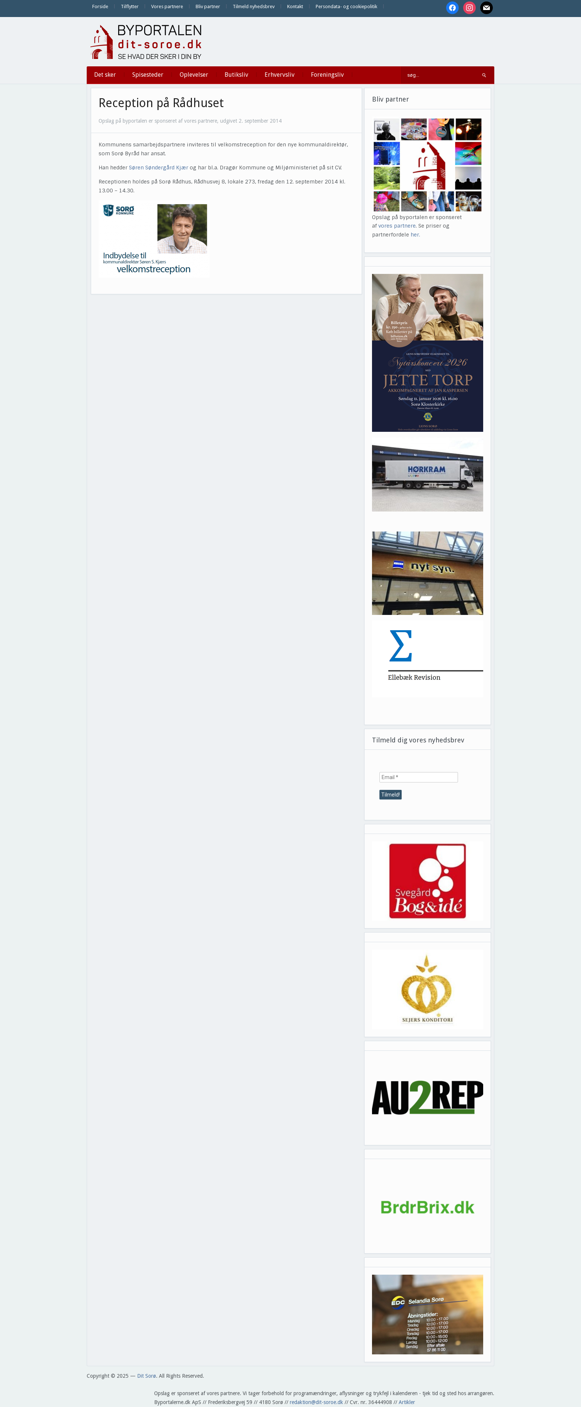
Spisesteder (147, 74)
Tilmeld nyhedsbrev (254, 6)
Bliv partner (208, 6)
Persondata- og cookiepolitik (346, 6)
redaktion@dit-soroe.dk (316, 1402)
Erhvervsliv (280, 74)
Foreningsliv (327, 74)
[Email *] (418, 777)
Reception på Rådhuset (161, 103)
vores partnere (397, 225)
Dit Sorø (146, 1376)
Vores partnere (167, 6)
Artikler (407, 1402)
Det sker (105, 74)
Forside (100, 6)
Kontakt (295, 6)
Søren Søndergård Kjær (158, 167)
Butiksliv (236, 74)
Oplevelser (194, 74)
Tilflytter (130, 6)
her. (415, 234)
